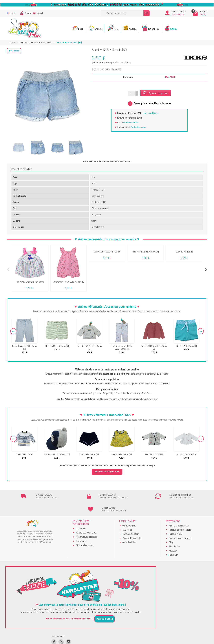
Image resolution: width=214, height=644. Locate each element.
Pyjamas (134, 383)
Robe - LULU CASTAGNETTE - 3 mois (30, 281)
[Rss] (61, 629)
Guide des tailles (131, 122)
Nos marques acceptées (86, 524)
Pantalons (116, 383)
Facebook (173, 537)
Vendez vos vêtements (86, 519)
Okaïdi (119, 393)
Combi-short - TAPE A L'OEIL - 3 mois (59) (68, 281)
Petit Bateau (128, 393)
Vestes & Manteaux (147, 383)
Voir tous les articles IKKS (107, 471)
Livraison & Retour (131, 521)
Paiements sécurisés (132, 525)
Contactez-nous (138, 127)
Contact (38, 13)
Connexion (178, 14)
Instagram (173, 542)
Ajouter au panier (155, 93)
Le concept (80, 515)
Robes (107, 383)
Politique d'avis (175, 521)
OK (146, 13)
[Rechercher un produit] (122, 13)
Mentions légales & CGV (179, 512)
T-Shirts (125, 383)
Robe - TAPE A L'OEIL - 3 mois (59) (107, 251)
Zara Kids (146, 393)
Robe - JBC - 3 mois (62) (184, 251)
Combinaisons (163, 383)
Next (201, 331)
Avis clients (81, 528)
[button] (14, 50)
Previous (13, 331)
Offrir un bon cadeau (85, 532)
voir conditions (150, 113)
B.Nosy (137, 393)
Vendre (28, 13)
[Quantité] (131, 93)
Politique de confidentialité (180, 516)
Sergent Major (109, 393)
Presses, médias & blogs (180, 525)
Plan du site (174, 533)
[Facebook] (54, 629)
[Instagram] (68, 629)
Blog (171, 529)
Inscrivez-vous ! (104, 606)
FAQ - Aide (127, 516)
